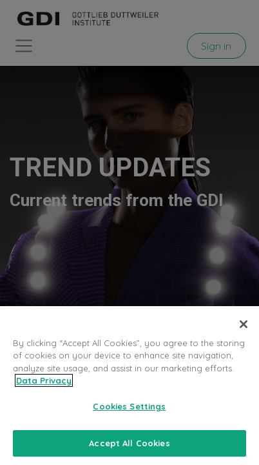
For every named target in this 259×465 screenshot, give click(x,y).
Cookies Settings (129, 415)
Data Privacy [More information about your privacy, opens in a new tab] (44, 389)
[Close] (243, 333)
